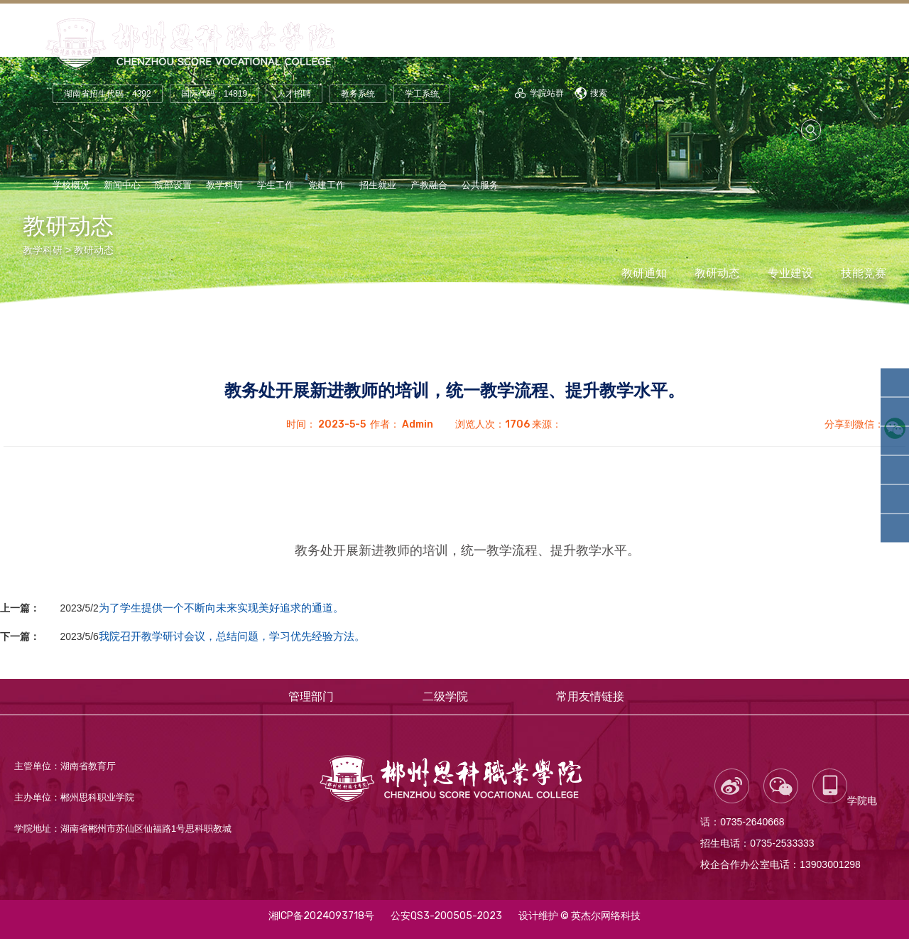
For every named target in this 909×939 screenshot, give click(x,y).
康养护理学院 (896, 528)
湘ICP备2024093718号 (321, 916)
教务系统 (358, 94)
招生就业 (377, 185)
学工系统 (422, 94)
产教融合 (428, 185)
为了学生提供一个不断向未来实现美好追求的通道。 (221, 607)
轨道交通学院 (896, 412)
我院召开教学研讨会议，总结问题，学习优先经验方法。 (232, 636)
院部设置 (173, 185)
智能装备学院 (896, 441)
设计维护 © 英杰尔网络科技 (579, 916)
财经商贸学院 (896, 499)
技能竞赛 (863, 273)
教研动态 (94, 250)
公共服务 (480, 185)
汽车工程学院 (896, 470)
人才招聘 (294, 94)
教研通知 (644, 273)
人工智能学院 (896, 383)
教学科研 (224, 185)
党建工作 (326, 185)
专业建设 (790, 273)
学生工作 (275, 185)
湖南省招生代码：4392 (107, 94)
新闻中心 (122, 185)
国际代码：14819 (214, 94)
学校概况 (71, 185)
